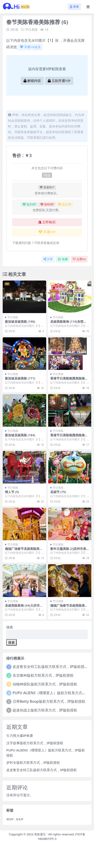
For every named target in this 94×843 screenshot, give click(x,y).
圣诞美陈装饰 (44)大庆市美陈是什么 (24, 607)
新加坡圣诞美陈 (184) (20, 435)
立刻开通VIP (59, 81)
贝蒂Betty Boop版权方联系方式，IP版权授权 (49, 701)
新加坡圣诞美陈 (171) (20, 378)
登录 (74, 6)
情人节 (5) (12, 492)
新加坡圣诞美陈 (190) (20, 321)
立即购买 (47, 222)
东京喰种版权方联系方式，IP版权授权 (43, 675)
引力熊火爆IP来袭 (19, 735)
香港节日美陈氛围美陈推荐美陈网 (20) (69, 380)
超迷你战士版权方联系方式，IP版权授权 (45, 710)
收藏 (63, 259)
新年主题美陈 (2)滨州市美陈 (68, 551)
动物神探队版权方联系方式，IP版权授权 (45, 684)
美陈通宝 (40, 834)
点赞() (79, 259)
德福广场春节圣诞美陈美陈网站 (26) (24, 551)
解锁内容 (32, 81)
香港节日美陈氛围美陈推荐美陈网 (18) (69, 437)
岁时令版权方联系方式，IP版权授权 (33, 762)
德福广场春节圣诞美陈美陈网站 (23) (69, 607)
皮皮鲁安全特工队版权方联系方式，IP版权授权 (50, 666)
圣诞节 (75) (58, 492)
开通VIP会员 (30, 47)
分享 (48, 259)
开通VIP (47, 232)
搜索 (9, 627)
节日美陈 (31, 29)
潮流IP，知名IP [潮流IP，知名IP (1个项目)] (14, 819)
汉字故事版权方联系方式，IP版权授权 (34, 743)
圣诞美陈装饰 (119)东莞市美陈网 (68, 323)
